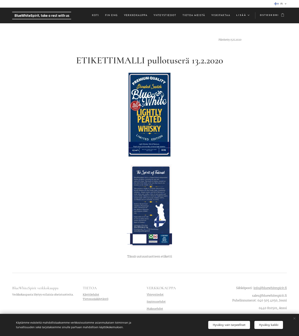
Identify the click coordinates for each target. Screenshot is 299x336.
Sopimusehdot (156, 301)
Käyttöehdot (91, 294)
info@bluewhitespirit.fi (270, 288)
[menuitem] (82, 15)
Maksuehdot (155, 308)
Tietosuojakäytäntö (95, 299)
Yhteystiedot (155, 294)
